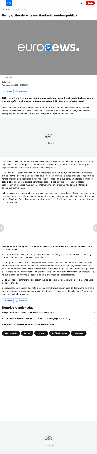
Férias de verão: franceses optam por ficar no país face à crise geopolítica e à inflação (37, 318)
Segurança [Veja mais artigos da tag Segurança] (78, 333)
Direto (90, 3)
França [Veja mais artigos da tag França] (27, 333)
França (25, 10)
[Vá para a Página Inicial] (9, 3)
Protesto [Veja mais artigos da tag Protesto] (41, 333)
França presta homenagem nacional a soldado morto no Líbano (28, 324)
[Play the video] (48, 47)
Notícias (9, 10)
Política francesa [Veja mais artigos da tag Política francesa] (59, 333)
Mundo (17, 10)
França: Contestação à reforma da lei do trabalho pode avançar (28, 312)
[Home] (3, 10)
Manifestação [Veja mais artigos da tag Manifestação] (11, 333)
